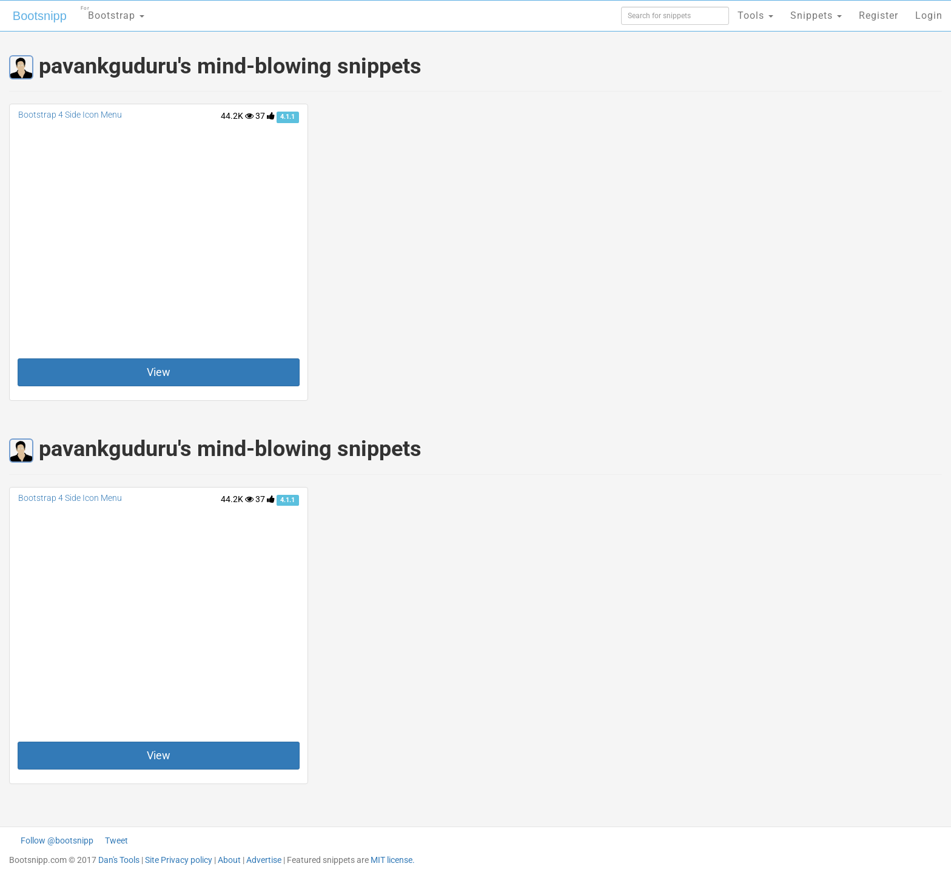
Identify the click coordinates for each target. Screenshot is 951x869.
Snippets (816, 15)
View (158, 372)
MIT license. (393, 860)
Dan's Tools (118, 860)
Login (929, 15)
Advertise (263, 860)
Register (878, 15)
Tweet (116, 840)
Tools (755, 15)
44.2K (237, 116)
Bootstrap (112, 11)
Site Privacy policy (178, 860)
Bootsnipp (40, 15)
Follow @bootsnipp (57, 840)
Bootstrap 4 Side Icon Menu (70, 114)
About (229, 860)
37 (265, 116)
